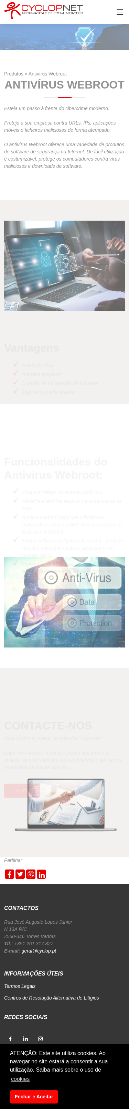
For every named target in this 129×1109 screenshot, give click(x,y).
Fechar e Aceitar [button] (34, 1096)
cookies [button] (20, 1079)
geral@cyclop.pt (39, 950)
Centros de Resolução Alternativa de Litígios (51, 997)
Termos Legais (19, 986)
